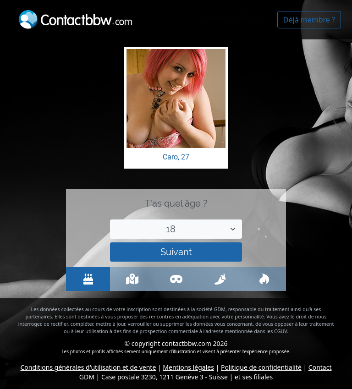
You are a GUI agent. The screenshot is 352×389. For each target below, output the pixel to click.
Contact (320, 367)
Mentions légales (188, 367)
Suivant (176, 252)
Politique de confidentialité (261, 367)
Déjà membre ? (309, 20)
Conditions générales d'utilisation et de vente (88, 367)
